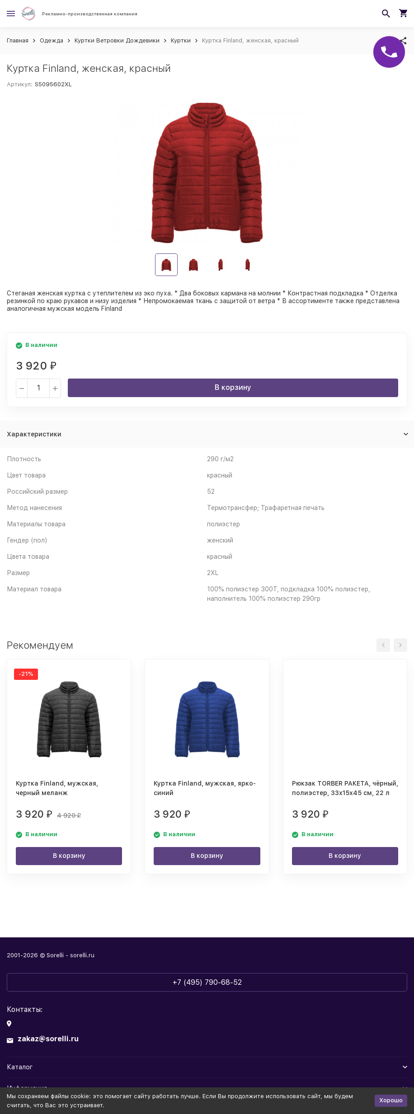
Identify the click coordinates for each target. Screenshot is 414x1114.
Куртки (181, 40)
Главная (17, 40)
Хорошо (391, 1100)
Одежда (51, 40)
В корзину (233, 387)
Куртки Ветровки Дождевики (117, 40)
